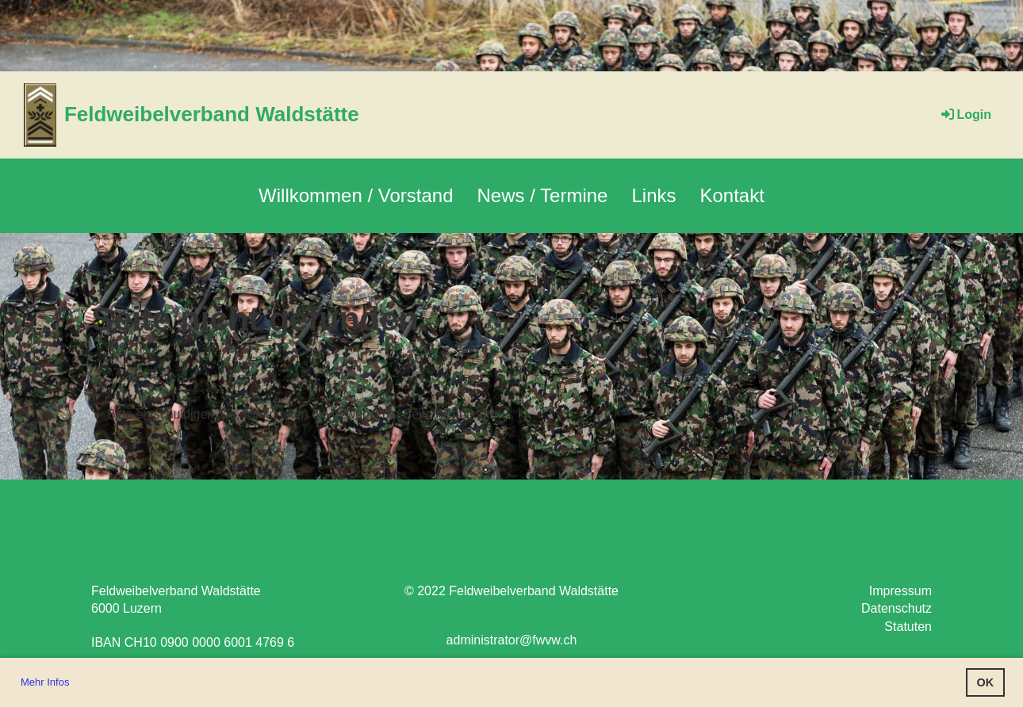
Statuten (908, 626)
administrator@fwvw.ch (511, 640)
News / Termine (542, 195)
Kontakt (732, 195)
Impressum (900, 591)
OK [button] (985, 682)
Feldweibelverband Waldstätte (211, 114)
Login (965, 114)
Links (653, 195)
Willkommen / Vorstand (356, 195)
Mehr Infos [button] (45, 682)
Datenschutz (896, 608)
